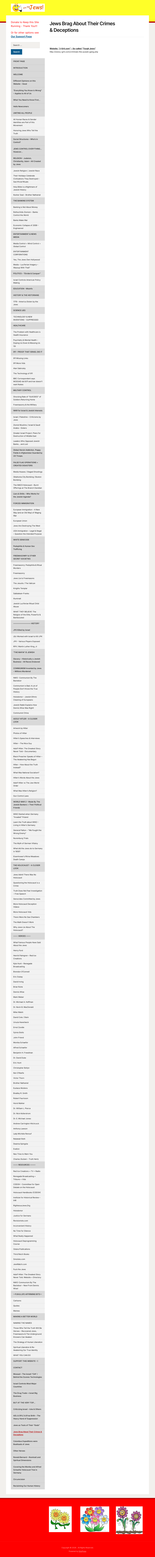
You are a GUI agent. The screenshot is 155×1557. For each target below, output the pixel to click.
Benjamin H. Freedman (23, 1056)
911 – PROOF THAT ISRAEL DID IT (27, 355)
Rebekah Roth (19, 1142)
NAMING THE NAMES (22, 1327)
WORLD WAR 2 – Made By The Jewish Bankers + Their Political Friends (27, 808)
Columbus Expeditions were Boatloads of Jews (25, 1446)
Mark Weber (18, 1001)
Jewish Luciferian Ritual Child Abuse (26, 608)
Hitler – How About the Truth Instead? (25, 770)
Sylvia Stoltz (18, 1036)
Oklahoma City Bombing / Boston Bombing (27, 482)
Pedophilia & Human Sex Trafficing (24, 551)
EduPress (82, 1551)
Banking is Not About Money (25, 211)
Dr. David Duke (19, 1061)
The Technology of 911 (23, 377)
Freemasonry (19, 577)
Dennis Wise (18, 996)
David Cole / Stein (21, 1021)
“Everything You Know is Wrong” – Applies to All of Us (27, 95)
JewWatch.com (20, 1268)
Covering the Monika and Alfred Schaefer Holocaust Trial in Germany (27, 1473)
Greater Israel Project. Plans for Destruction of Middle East (27, 438)
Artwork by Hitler (20, 732)
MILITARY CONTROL (22, 394)
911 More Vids (19, 367)
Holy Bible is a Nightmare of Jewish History (25, 192)
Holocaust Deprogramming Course (24, 1246)
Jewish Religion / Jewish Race (26, 174)
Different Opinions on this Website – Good (24, 86)
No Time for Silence (22, 1234)
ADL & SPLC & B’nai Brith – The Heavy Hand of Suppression (26, 1421)
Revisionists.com (20, 1224)
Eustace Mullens (20, 1092)
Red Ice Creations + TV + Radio (26, 1175)
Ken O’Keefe (18, 1077)
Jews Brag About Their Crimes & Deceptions (27, 1437)
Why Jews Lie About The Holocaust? (24, 932)
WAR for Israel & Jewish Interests (27, 414)
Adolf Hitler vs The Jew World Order (26, 788)
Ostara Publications (21, 1253)
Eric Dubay (18, 980)
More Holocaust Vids (22, 916)
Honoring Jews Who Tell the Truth (25, 135)
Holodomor (18, 1214)
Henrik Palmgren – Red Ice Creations (24, 960)
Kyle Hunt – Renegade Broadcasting (22, 968)
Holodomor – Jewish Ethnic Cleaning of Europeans (25, 702)
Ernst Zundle (18, 1031)
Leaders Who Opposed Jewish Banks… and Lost (26, 446)
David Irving (18, 985)
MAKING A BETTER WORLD (25, 1320)
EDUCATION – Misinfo (23, 292)
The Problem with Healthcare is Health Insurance (26, 337)
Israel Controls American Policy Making (26, 285)
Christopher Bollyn (21, 1071)
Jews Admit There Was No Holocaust (24, 880)
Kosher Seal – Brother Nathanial (27, 198)
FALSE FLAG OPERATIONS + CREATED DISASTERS (25, 467)
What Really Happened (23, 1240)
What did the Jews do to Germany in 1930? (27, 853)
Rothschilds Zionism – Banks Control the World (25, 217)
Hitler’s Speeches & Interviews (26, 742)
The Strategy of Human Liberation (27, 1346)
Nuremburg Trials (20, 842)
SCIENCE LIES (19, 314)
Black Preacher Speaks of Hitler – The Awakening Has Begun (27, 761)
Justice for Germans (22, 1219)
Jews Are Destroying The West (26, 529)
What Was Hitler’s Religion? (25, 794)
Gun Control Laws (21, 800)
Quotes (16, 1309)
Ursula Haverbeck (21, 1026)
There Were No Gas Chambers (26, 921)
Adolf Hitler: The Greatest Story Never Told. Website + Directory (27, 1279)
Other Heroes (19, 1454)
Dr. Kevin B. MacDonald (23, 1011)
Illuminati (17, 602)
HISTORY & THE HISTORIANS (26, 299)
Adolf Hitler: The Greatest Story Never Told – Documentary (26, 753)
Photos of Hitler (20, 737)
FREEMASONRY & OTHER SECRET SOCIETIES (24, 561)
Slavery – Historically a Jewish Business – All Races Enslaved (26, 664)
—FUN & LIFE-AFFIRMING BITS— (27, 1298)
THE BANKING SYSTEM (23, 204)
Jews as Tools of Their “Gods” (26, 1429)
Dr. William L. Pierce (22, 1112)
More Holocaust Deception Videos (25, 909)
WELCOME (18, 78)
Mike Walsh (18, 1016)
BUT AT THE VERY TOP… (24, 1406)
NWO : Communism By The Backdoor (25, 683)
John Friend (18, 1041)
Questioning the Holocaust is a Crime (26, 888)
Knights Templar (20, 592)
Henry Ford (18, 954)
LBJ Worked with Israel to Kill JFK (27, 640)
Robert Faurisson (20, 1102)
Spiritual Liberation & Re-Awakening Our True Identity (25, 1352)
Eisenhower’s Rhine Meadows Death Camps (26, 861)
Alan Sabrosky (19, 372)
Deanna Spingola (20, 1147)
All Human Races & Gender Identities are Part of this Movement (24, 126)
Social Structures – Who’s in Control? (25, 144)
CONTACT (17, 1371)
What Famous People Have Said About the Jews (27, 947)
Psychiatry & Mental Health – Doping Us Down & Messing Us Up (26, 347)
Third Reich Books (21, 1258)
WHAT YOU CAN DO (22, 1359)
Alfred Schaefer (20, 1051)
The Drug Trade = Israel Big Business (25, 1398)
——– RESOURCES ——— (24, 1168)
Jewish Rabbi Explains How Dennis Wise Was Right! (25, 710)
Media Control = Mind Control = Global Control (27, 248)
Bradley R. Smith (20, 1097)
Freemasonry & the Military (25, 408)
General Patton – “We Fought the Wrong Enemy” (27, 835)
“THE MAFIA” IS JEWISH (24, 656)
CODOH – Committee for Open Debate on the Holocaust (26, 1189)
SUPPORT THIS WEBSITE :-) (25, 1365)
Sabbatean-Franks (21, 597)
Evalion (16, 1152)
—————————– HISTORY (26, 627)
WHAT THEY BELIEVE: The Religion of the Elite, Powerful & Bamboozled (27, 618)
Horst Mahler (19, 1107)
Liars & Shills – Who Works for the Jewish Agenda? (26, 499)
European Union (20, 524)
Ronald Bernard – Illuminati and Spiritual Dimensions (26, 1462)
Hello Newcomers (21, 110)
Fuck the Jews (19, 1273)
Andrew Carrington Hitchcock (26, 1127)
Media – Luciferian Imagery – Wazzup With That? (25, 270)
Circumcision (19, 1483)
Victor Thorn (18, 1082)
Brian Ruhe (18, 990)
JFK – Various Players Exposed (26, 645)
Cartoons (17, 1304)
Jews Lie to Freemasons (23, 582)
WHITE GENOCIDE (21, 543)
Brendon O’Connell (21, 975)
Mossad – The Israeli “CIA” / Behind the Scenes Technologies (27, 1379)
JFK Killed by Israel (21, 634)
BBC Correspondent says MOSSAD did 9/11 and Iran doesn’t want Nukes (27, 385)
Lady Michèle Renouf (22, 1137)
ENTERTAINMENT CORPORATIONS (21, 256)
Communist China (21, 717)
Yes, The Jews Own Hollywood (26, 263)
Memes (16, 1314)
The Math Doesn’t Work (23, 926)
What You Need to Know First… (26, 103)
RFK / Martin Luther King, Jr (25, 650)
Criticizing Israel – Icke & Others (27, 1413)
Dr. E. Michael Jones (22, 1122)
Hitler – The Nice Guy (22, 747)
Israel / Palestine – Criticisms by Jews (27, 422)
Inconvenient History (22, 1229)
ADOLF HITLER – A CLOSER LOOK (25, 724)
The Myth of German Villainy (25, 847)
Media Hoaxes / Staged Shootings (27, 475)
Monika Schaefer (20, 1046)
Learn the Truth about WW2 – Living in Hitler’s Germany (26, 827)
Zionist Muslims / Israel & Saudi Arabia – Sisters (26, 430)
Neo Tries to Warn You (23, 1158)
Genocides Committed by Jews (26, 902)
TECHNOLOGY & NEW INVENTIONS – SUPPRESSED (25, 322)
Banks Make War (20, 224)
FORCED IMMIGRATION (23, 507)
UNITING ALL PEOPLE (22, 117)
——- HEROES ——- (22, 940)
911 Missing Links (20, 362)
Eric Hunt (17, 1066)
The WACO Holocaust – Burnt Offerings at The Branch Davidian (27, 490)
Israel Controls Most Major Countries (24, 1389)
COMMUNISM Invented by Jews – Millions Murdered (27, 673)
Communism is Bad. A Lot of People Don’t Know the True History (25, 692)
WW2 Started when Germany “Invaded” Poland (25, 819)
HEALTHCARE (19, 329)
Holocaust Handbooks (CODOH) (27, 1196)
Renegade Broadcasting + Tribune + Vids (24, 1181)
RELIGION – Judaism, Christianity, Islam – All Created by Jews (27, 165)
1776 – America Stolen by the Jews (25, 307)
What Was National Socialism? (26, 776)
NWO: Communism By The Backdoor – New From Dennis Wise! (26, 1289)
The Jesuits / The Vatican (24, 587)
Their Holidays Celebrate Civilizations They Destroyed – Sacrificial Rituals (26, 182)
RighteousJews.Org (21, 1209)
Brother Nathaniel (20, 1087)
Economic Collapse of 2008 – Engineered (26, 230)
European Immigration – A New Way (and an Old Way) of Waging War (27, 516)
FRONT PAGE (19, 65)
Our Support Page (21, 40)
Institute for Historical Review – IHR (26, 1202)
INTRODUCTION (20, 71)
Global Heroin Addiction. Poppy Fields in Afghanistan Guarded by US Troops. (27, 457)
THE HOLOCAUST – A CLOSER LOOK (26, 870)
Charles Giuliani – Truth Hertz (26, 1163)
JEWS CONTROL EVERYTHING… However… (27, 154)
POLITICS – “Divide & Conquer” (27, 277)
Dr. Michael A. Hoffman (23, 1006)
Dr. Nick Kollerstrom (22, 1117)
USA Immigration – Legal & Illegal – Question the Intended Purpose (27, 536)
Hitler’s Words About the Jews (26, 781)
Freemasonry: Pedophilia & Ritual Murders (27, 570)
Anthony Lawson (20, 1132)
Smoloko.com (19, 1263)
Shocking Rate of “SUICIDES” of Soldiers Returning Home (27, 402)
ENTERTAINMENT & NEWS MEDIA (24, 239)
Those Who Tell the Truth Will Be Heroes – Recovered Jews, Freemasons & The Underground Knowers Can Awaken (27, 1336)
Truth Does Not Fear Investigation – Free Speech (27, 896)
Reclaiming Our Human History (26, 1489)
